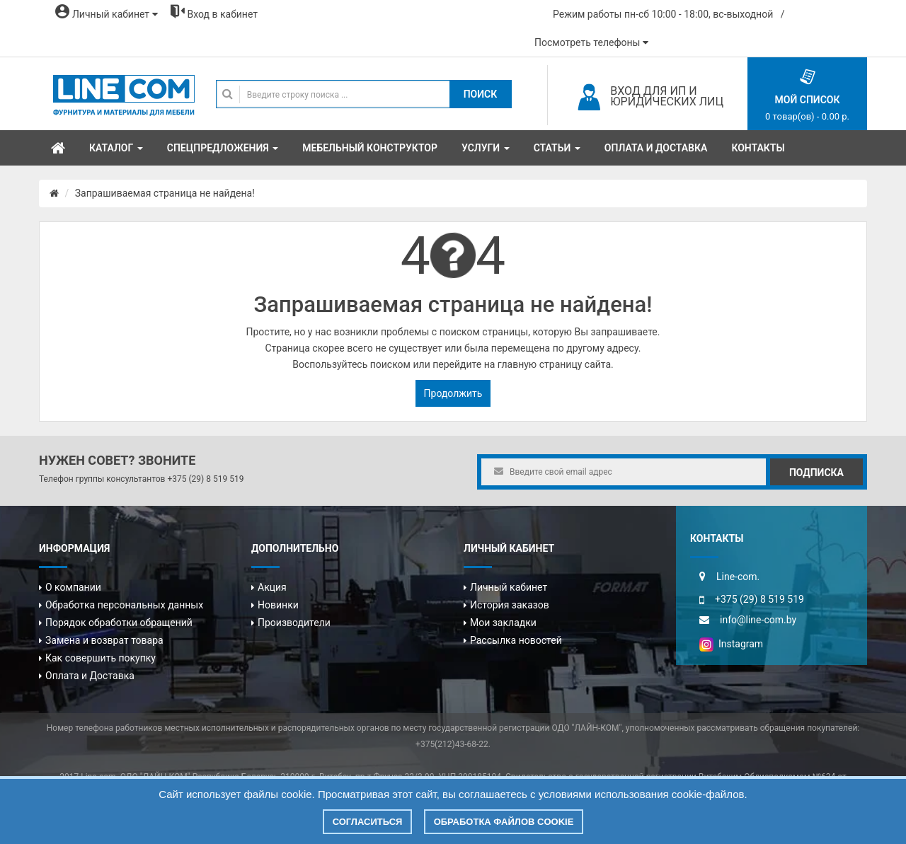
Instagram (731, 643)
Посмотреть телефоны (591, 42)
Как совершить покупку (100, 658)
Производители (294, 622)
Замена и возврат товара (104, 640)
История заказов (509, 605)
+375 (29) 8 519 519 (205, 479)
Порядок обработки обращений (119, 622)
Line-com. (737, 576)
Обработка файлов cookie (504, 821)
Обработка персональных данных (124, 605)
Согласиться (368, 821)
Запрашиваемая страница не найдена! (165, 193)
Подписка (816, 472)
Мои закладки (503, 622)
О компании (73, 587)
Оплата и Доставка (89, 675)
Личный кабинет (508, 587)
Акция (272, 587)
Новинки (278, 605)
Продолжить (453, 393)
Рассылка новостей (516, 640)
